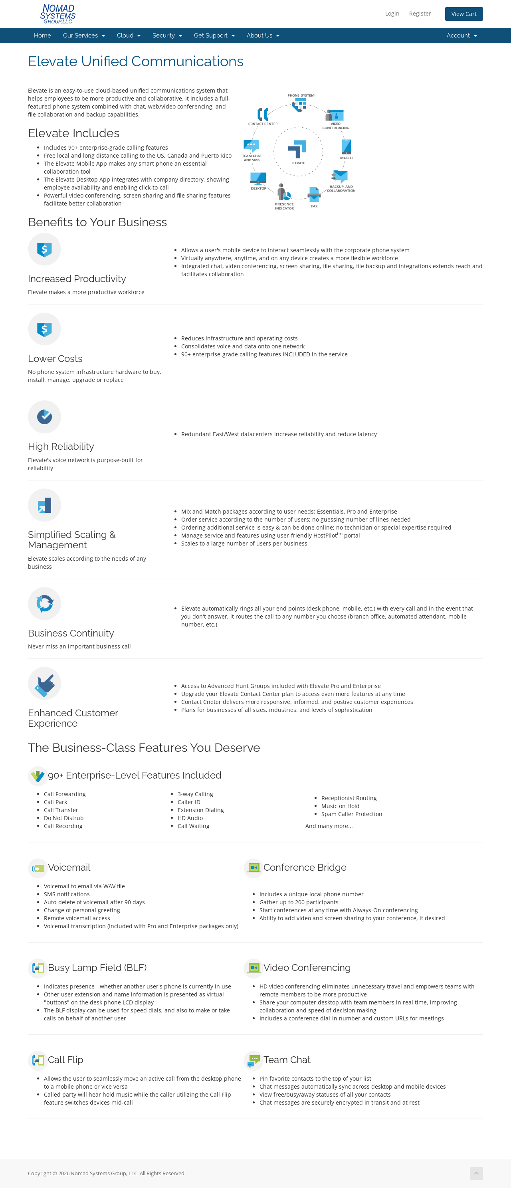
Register (420, 13)
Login (392, 13)
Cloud (129, 35)
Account (462, 35)
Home (42, 35)
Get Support (214, 35)
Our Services (84, 35)
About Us (263, 35)
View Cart (464, 14)
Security (167, 35)
